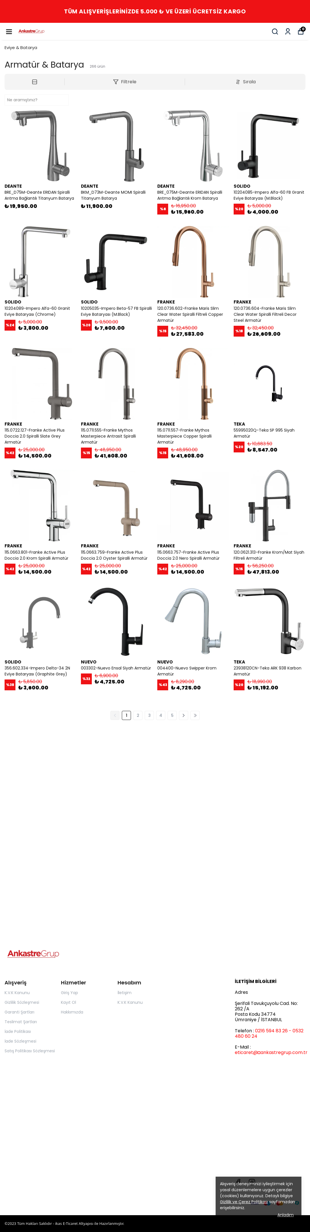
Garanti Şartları (19, 1012)
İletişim (125, 993)
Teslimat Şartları (21, 1022)
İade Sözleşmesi (20, 1041)
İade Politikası (18, 1031)
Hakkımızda (72, 1012)
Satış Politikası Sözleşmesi (30, 1051)
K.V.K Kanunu (17, 993)
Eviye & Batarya (21, 47)
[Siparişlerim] (287, 31)
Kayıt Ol (68, 1002)
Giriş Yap (69, 993)
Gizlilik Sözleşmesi (22, 1002)
